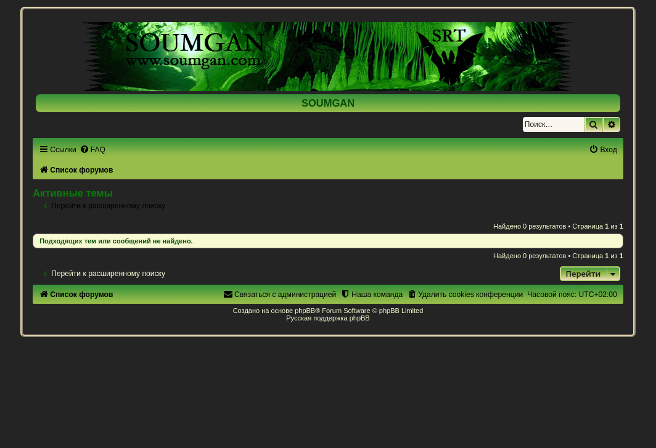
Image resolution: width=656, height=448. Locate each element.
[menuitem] (92, 149)
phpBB (305, 310)
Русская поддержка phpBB (327, 318)
